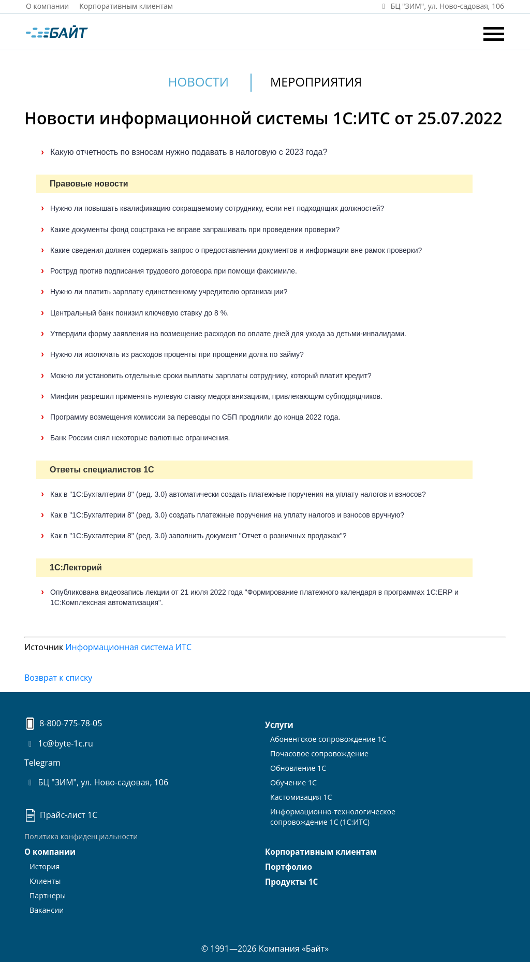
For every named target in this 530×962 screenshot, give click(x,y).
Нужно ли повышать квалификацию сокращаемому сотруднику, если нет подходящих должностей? (217, 208)
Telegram (42, 762)
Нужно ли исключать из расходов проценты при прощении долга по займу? (177, 354)
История (45, 866)
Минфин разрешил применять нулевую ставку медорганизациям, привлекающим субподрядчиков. (216, 396)
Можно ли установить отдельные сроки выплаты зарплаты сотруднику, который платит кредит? (211, 375)
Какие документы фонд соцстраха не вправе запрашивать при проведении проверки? (195, 229)
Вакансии (46, 907)
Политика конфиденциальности (81, 836)
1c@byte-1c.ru (58, 743)
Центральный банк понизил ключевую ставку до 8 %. (139, 312)
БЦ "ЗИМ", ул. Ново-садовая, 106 (96, 782)
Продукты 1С (291, 881)
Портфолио (288, 867)
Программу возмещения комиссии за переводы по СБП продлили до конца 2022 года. (195, 417)
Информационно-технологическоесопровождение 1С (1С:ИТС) (331, 813)
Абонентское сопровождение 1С (327, 738)
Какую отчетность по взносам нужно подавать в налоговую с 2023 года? (188, 151)
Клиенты (45, 880)
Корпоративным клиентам (127, 6)
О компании (47, 6)
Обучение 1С (293, 780)
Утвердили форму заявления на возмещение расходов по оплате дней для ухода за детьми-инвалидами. (228, 333)
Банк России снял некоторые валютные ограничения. (140, 438)
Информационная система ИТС (128, 646)
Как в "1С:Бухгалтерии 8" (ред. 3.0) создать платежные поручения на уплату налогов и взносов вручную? (227, 515)
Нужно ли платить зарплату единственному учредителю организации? (168, 292)
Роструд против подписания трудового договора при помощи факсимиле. (173, 271)
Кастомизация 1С (300, 794)
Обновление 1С (298, 766)
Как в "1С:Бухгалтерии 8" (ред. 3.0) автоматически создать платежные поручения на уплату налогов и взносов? (238, 494)
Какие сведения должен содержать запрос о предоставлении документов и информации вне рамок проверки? (236, 250)
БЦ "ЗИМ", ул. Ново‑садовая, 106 (441, 6)
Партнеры (47, 893)
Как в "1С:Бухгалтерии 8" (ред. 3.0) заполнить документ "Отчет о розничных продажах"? (198, 536)
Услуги (279, 725)
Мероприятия (316, 81)
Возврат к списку (58, 677)
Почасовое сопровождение (318, 752)
